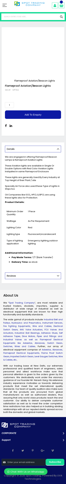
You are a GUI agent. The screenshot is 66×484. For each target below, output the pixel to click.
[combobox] (33, 16)
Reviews (11, 275)
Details (11, 149)
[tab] (33, 149)
